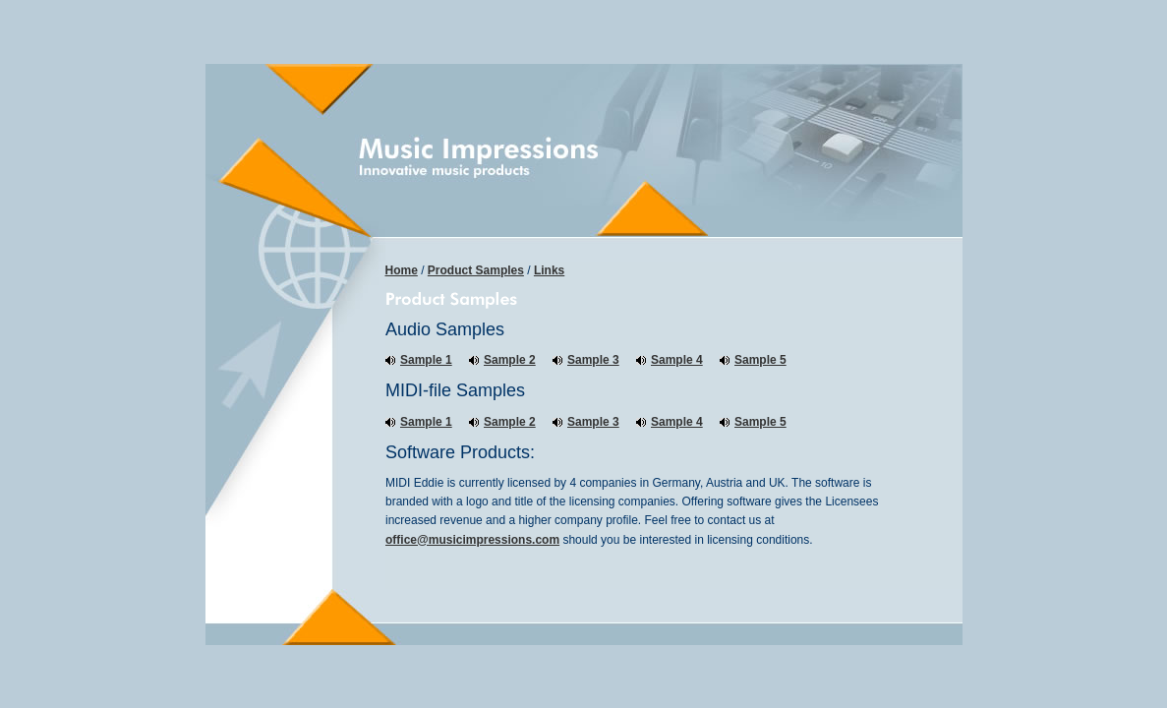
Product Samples (476, 270)
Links (549, 270)
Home (401, 270)
